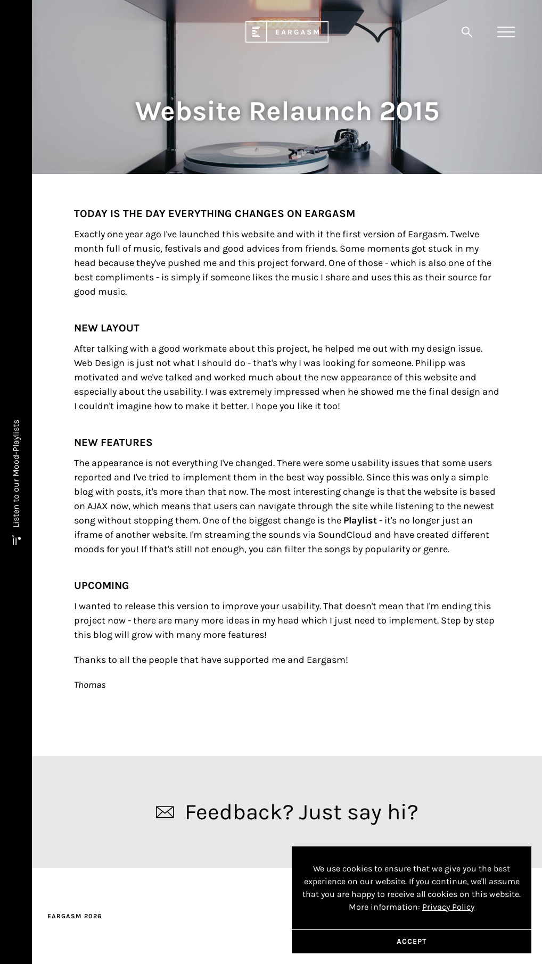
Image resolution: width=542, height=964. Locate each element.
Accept (411, 941)
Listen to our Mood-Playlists (16, 475)
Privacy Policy (448, 907)
